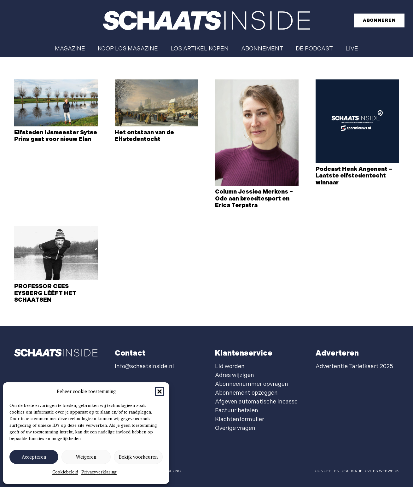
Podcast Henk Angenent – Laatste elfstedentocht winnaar (354, 176)
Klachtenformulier (239, 419)
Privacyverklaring (99, 471)
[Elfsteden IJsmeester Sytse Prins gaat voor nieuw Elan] (56, 102)
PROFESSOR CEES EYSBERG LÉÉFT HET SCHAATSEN (45, 293)
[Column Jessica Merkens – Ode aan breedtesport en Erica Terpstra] (257, 132)
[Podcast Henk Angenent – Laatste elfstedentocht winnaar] (357, 121)
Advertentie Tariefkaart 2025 (354, 366)
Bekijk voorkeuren (138, 457)
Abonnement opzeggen (246, 393)
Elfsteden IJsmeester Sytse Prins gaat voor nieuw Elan (55, 136)
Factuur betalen (236, 410)
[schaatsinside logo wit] (206, 20)
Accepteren (34, 457)
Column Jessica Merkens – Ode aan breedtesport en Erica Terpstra (254, 198)
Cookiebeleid (65, 471)
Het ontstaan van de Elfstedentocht (144, 136)
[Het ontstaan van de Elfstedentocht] (156, 102)
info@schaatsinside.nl (144, 366)
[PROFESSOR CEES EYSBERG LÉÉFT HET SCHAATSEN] (56, 253)
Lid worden (230, 366)
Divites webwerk (381, 471)
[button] (159, 391)
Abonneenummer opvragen (251, 384)
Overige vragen (235, 428)
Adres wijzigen (234, 375)
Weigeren (86, 457)
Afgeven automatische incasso (256, 401)
